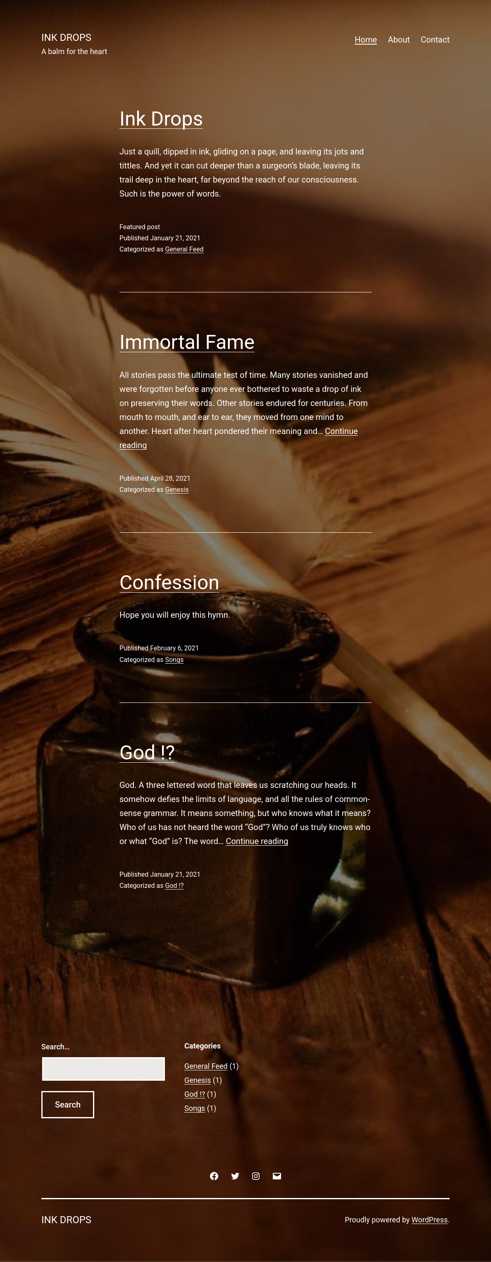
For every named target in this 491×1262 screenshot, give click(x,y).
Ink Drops (161, 118)
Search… (55, 1046)
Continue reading (257, 841)
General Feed (184, 249)
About (399, 40)
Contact (435, 40)
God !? (147, 752)
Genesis (176, 489)
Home (366, 40)
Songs (174, 660)
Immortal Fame (187, 342)
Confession (169, 582)
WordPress (430, 1219)
